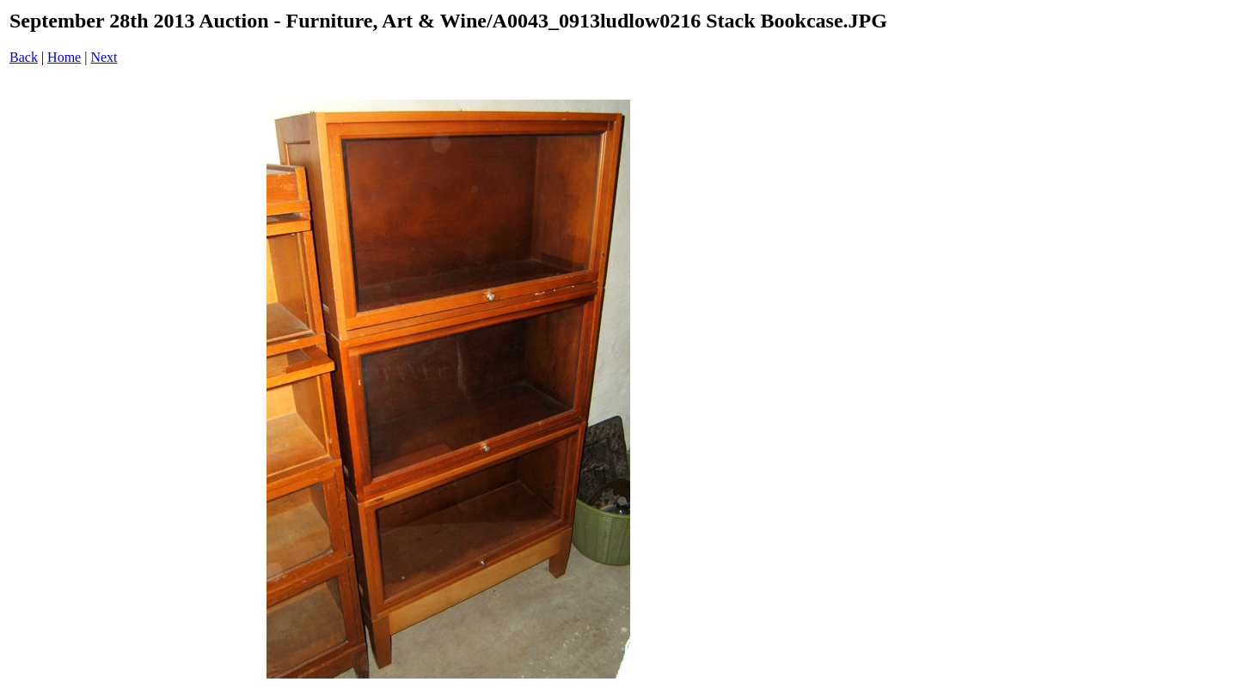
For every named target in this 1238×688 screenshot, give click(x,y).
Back (23, 57)
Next (103, 57)
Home (64, 57)
